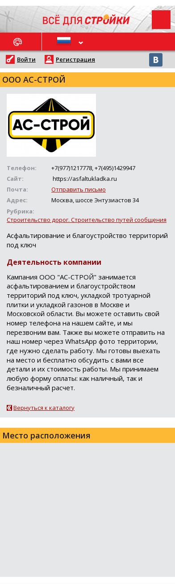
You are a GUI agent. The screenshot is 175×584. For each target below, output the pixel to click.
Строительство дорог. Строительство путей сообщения (87, 220)
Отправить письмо (78, 189)
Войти (26, 59)
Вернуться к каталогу (44, 408)
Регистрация (75, 59)
